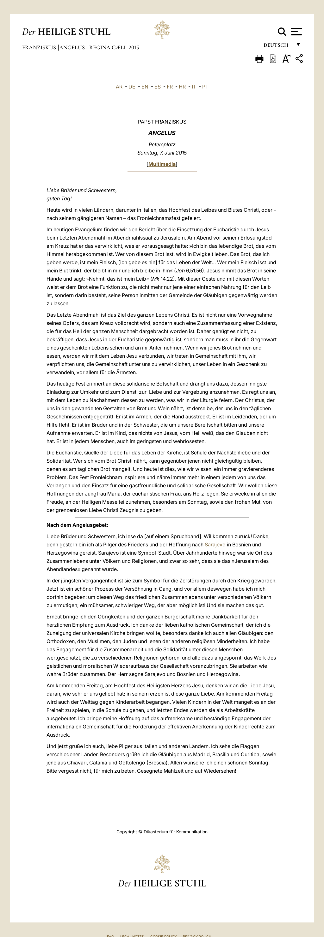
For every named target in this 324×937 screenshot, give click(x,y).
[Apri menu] (296, 31)
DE (131, 86)
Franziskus (39, 47)
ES (157, 86)
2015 (134, 47)
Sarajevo (215, 544)
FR (170, 86)
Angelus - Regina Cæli (93, 47)
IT (194, 86)
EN (144, 86)
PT (205, 86)
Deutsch (277, 47)
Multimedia (162, 164)
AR (119, 86)
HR (182, 86)
